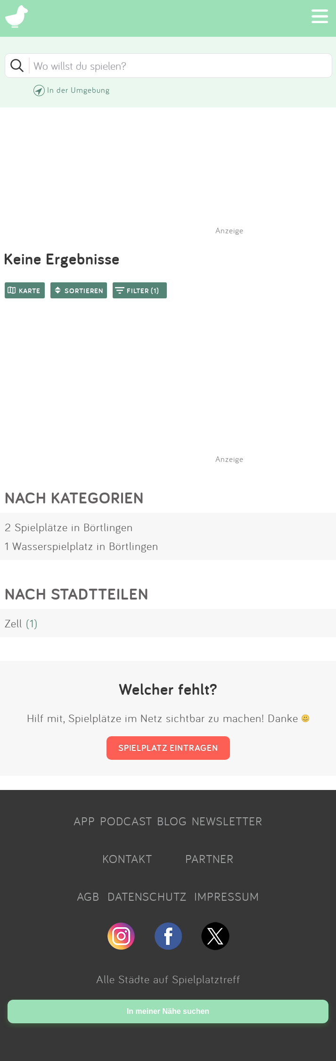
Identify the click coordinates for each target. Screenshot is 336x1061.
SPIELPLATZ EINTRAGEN (168, 747)
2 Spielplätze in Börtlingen (69, 527)
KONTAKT (127, 858)
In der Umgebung (78, 90)
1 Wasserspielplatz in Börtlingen (81, 546)
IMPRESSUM (226, 896)
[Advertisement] (173, 393)
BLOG (172, 821)
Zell (13, 623)
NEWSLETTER (227, 821)
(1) (32, 623)
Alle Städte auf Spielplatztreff (168, 979)
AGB (88, 896)
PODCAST (126, 821)
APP (84, 821)
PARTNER (209, 858)
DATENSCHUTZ (147, 896)
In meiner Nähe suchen (168, 1011)
